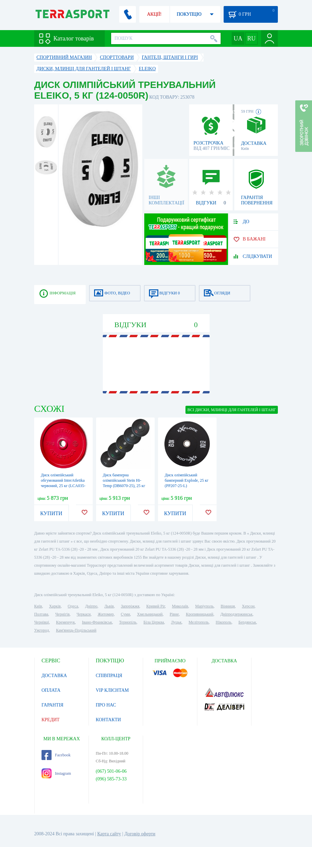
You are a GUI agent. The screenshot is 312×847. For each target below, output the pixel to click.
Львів (109, 606)
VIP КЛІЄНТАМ (112, 690)
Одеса (73, 606)
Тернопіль (128, 622)
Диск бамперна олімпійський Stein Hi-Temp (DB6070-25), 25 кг (124, 480)
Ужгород (41, 630)
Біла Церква (154, 622)
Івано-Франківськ (97, 622)
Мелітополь (198, 622)
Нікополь (223, 622)
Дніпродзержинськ (236, 614)
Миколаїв (180, 606)
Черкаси (84, 614)
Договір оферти (139, 833)
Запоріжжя (130, 606)
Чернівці (41, 622)
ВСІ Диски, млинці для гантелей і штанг (231, 409)
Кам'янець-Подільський (76, 630)
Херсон (248, 606)
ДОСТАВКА (54, 675)
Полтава (41, 614)
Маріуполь (204, 606)
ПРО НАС (106, 705)
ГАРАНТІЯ (52, 705)
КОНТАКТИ (108, 719)
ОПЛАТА (51, 690)
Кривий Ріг (155, 606)
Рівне (174, 614)
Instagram (56, 773)
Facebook (56, 755)
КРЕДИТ (51, 719)
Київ (38, 606)
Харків (55, 606)
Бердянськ (247, 622)
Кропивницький (199, 614)
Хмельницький (149, 614)
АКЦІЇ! (154, 14)
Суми (125, 614)
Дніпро (91, 606)
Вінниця (228, 606)
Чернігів (62, 614)
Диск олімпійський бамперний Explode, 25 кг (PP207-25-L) (187, 480)
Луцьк (176, 622)
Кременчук (65, 622)
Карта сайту (109, 833)
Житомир (106, 614)
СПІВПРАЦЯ (109, 675)
